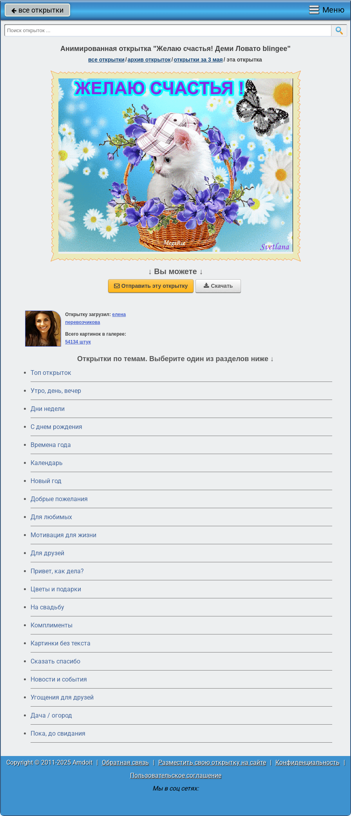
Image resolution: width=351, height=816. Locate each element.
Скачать (218, 286)
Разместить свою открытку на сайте (212, 762)
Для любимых (51, 517)
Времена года (51, 445)
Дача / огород (51, 715)
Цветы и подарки (56, 589)
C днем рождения (56, 427)
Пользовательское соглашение (175, 775)
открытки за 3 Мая (198, 59)
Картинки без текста (60, 643)
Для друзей (47, 553)
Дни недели (48, 409)
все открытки (37, 10)
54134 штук (78, 342)
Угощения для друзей (62, 697)
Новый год (46, 481)
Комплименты (51, 625)
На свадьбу (47, 607)
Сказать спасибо (55, 661)
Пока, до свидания (58, 733)
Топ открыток (51, 372)
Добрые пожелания (59, 499)
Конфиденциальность (307, 762)
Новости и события (59, 679)
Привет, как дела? (57, 571)
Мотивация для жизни (63, 535)
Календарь (47, 463)
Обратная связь (125, 762)
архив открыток (149, 59)
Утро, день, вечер (56, 390)
